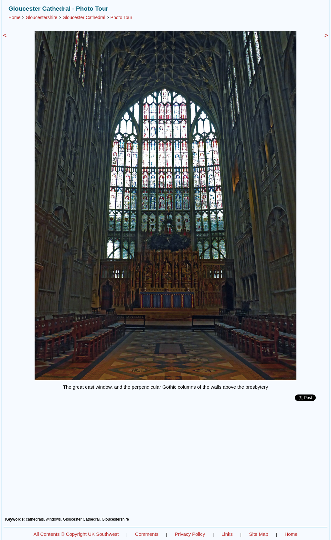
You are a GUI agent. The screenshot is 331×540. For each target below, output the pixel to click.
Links (227, 534)
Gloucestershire (41, 17)
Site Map (258, 534)
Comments (147, 534)
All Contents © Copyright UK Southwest (76, 534)
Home (14, 17)
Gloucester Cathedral (83, 17)
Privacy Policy (190, 534)
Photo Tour (121, 17)
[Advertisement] (165, 461)
